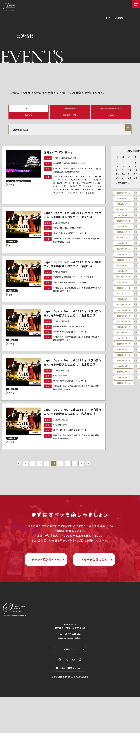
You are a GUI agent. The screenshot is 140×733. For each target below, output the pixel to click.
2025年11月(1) (124, 216)
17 (61, 485)
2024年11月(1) (124, 244)
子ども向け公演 (69, 119)
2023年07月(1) (124, 277)
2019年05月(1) (124, 356)
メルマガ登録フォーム (71, 703)
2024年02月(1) (124, 260)
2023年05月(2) (124, 283)
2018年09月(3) (124, 361)
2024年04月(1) (124, 255)
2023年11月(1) (124, 266)
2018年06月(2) (124, 367)
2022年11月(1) (124, 300)
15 (45, 485)
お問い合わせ (70, 684)
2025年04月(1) (124, 233)
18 (70, 485)
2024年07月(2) (124, 249)
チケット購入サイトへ (46, 588)
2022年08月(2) (124, 305)
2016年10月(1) (124, 378)
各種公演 (28, 119)
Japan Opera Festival (110, 109)
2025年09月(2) (124, 221)
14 (37, 485)
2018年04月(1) (124, 372)
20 (86, 485)
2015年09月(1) (124, 389)
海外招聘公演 (69, 109)
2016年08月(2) (124, 383)
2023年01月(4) (124, 294)
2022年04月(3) (124, 316)
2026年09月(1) (124, 199)
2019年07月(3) (124, 350)
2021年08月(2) (124, 333)
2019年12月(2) (124, 344)
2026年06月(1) (124, 205)
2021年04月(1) (124, 339)
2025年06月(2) (124, 227)
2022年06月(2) (124, 311)
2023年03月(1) (124, 288)
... (28, 485)
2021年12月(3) (124, 322)
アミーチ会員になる (94, 588)
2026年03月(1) (124, 210)
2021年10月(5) (124, 328)
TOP (108, 17)
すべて (28, 109)
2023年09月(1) (124, 272)
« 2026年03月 (122, 189)
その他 (111, 119)
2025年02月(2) (124, 238)
